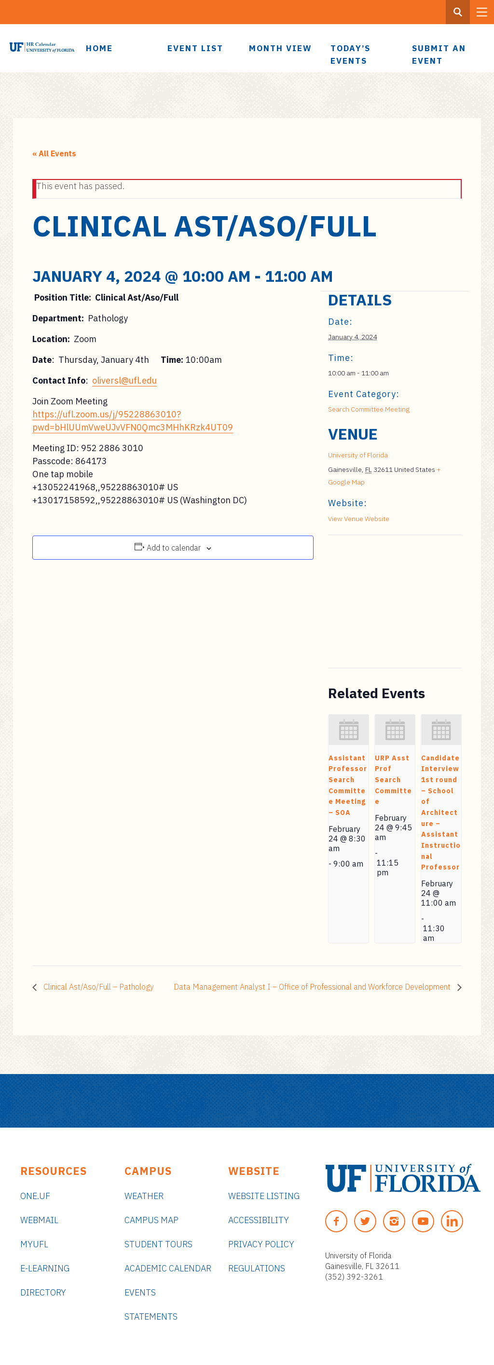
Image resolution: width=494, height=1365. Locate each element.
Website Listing (264, 1195)
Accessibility (258, 1220)
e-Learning (44, 1268)
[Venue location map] (379, 601)
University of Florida (358, 455)
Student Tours (158, 1244)
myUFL (34, 1244)
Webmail (39, 1220)
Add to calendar (174, 547)
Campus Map (151, 1220)
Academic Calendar (167, 1268)
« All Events (54, 153)
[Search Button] (458, 12)
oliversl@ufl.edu (124, 380)
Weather (144, 1195)
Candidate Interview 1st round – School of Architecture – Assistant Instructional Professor (441, 813)
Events (140, 1292)
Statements (151, 1316)
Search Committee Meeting (369, 409)
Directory (43, 1292)
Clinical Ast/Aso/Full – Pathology (97, 987)
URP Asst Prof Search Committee (393, 780)
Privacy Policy (261, 1244)
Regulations (256, 1268)
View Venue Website (358, 518)
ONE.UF (35, 1195)
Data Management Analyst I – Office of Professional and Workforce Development (313, 987)
